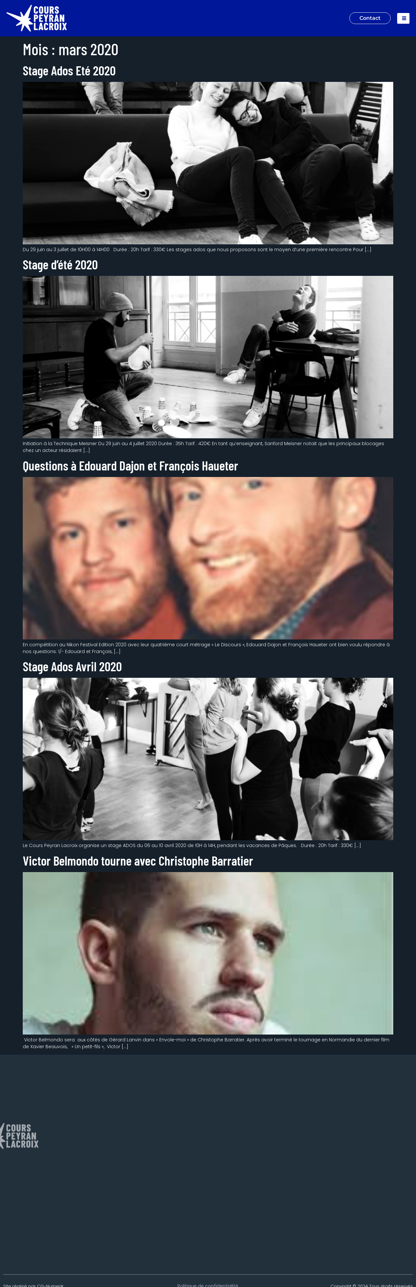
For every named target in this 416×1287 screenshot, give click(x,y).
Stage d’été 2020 (60, 264)
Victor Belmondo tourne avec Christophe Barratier (138, 860)
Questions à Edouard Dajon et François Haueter (130, 465)
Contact (370, 18)
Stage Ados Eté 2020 (69, 70)
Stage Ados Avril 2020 (72, 666)
